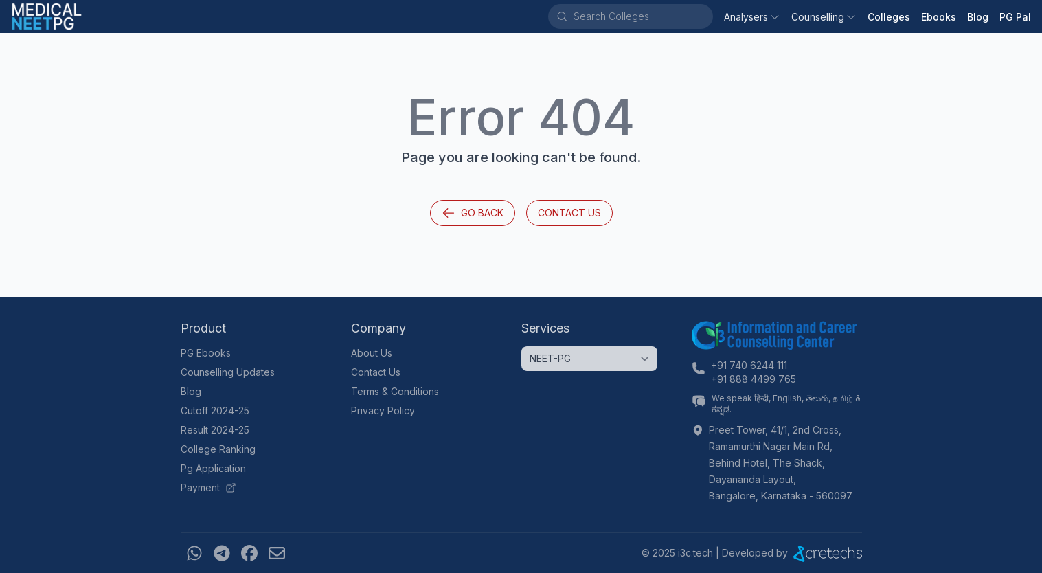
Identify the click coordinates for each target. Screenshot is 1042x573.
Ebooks (938, 17)
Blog (977, 17)
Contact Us (569, 212)
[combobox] (642, 16)
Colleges (889, 17)
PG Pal (1015, 17)
